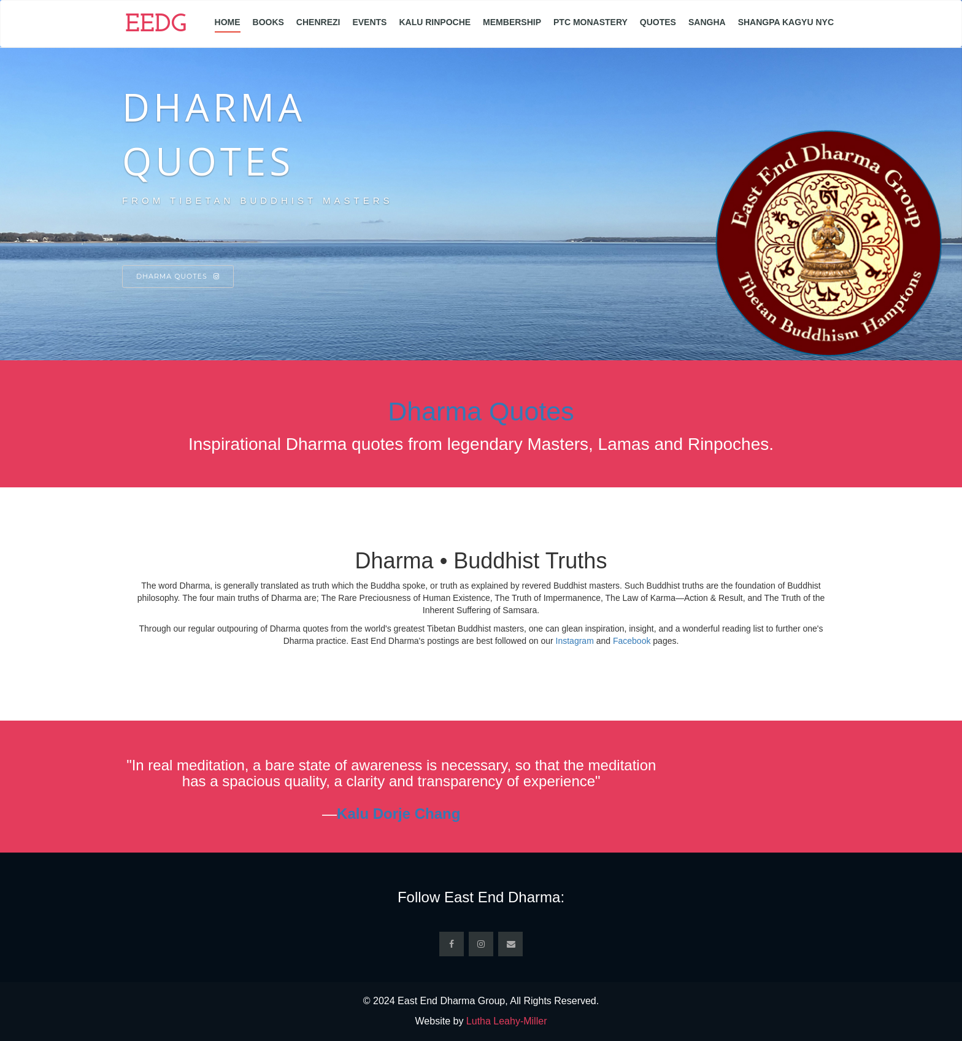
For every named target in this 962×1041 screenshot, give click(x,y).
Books (268, 22)
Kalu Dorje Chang (398, 813)
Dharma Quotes (178, 276)
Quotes (658, 22)
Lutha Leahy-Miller (506, 1021)
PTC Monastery (590, 22)
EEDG (156, 25)
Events (369, 22)
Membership (512, 22)
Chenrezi (318, 22)
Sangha (707, 22)
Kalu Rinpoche (435, 22)
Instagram (575, 641)
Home (227, 22)
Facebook (631, 641)
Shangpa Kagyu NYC (786, 22)
